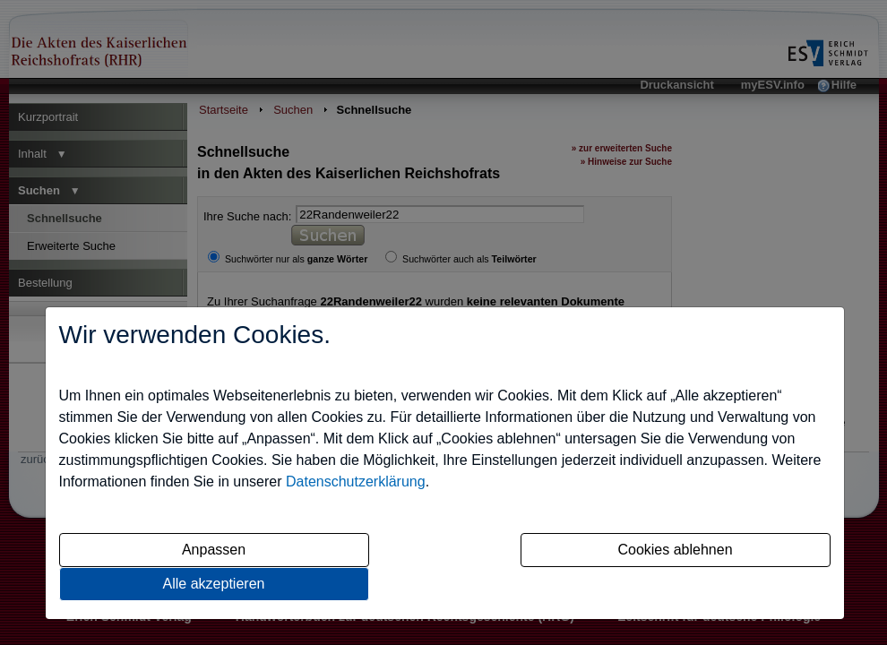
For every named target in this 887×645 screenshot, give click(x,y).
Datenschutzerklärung (356, 481)
